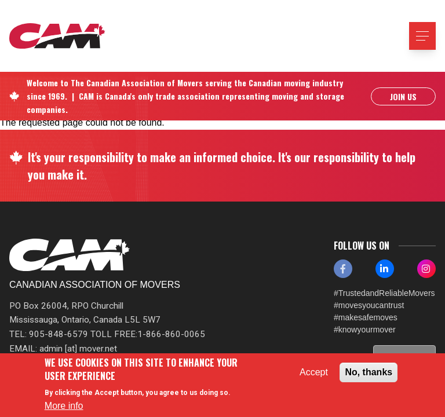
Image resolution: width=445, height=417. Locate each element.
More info (64, 406)
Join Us (403, 96)
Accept (314, 372)
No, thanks (368, 372)
